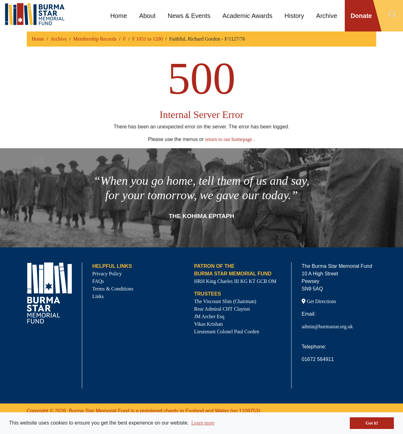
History (294, 15)
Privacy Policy (107, 273)
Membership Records (94, 39)
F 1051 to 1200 (147, 39)
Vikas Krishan (208, 324)
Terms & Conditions (112, 288)
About (147, 15)
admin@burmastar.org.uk (327, 326)
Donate (361, 15)
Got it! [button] (372, 423)
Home (118, 15)
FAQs (98, 281)
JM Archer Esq (209, 316)
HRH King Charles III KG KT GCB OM (235, 281)
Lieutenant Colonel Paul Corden (226, 331)
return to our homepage (228, 139)
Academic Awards (248, 15)
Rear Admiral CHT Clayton (222, 309)
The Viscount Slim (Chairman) (225, 301)
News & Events (189, 15)
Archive (326, 15)
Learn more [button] (202, 423)
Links (98, 296)
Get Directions (319, 301)
